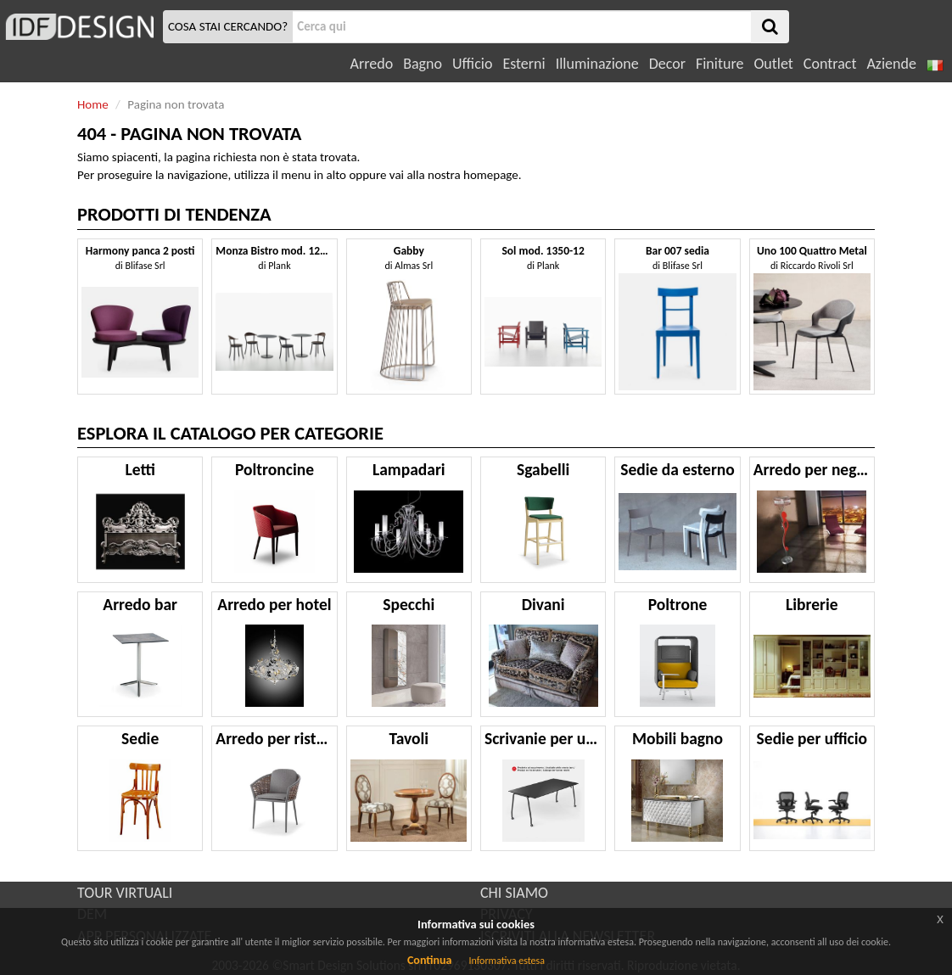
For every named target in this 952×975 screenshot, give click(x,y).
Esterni (523, 63)
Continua (429, 960)
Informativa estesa (506, 961)
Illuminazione (597, 63)
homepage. (492, 174)
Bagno (422, 63)
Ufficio (472, 63)
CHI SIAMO (514, 892)
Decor (667, 63)
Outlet (772, 63)
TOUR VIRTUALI (124, 892)
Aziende (891, 63)
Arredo (372, 63)
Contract (830, 63)
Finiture (719, 63)
